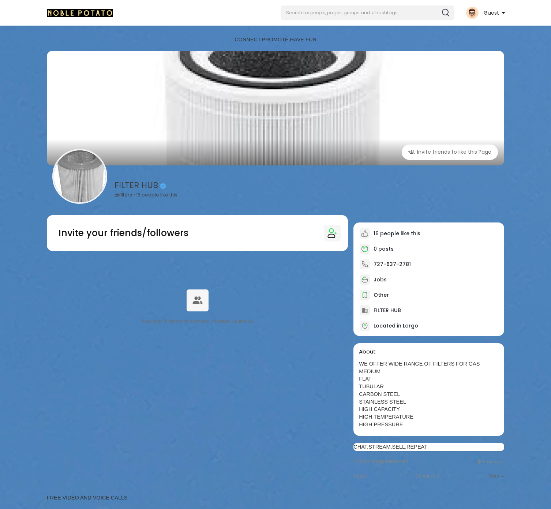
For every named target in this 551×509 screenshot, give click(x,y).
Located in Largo (396, 325)
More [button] (496, 476)
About (359, 476)
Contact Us (427, 476)
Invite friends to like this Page (449, 152)
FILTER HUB (136, 185)
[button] (367, 12)
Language (490, 461)
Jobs (373, 279)
